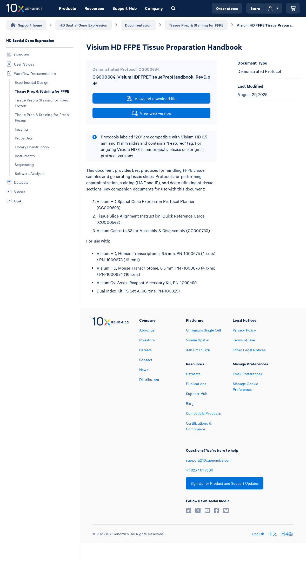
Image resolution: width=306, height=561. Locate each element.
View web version (151, 113)
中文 (272, 533)
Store (255, 8)
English (258, 533)
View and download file (151, 98)
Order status (227, 8)
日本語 (287, 533)
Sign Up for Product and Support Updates (225, 483)
